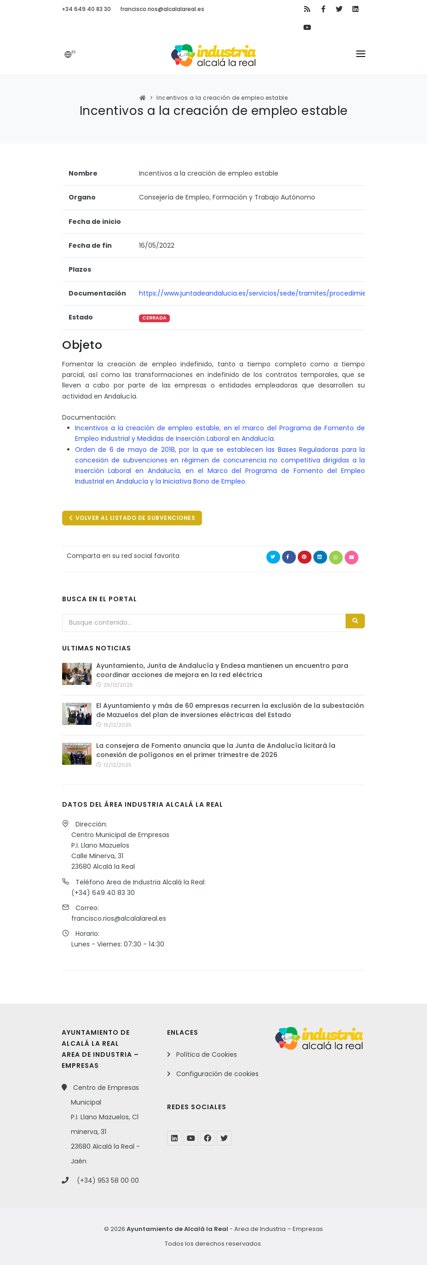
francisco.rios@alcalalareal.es (162, 9)
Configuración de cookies (217, 1073)
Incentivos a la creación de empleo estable (222, 98)
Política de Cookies (206, 1054)
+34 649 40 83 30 (86, 9)
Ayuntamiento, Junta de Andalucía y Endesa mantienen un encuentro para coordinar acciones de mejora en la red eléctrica (222, 670)
